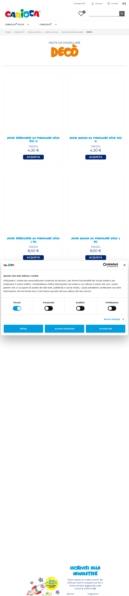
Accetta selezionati (64, 328)
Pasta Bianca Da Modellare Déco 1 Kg (95, 240)
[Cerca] (107, 13)
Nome (71, 594)
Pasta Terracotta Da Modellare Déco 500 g (33, 140)
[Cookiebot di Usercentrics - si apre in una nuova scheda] (105, 265)
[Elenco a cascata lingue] (124, 3)
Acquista (33, 157)
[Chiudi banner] (125, 265)
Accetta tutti (105, 328)
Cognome (93, 594)
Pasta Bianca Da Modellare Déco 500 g (96, 140)
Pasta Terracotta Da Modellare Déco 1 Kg (33, 240)
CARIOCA (45, 24)
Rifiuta (23, 328)
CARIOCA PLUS (14, 24)
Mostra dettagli (112, 319)
